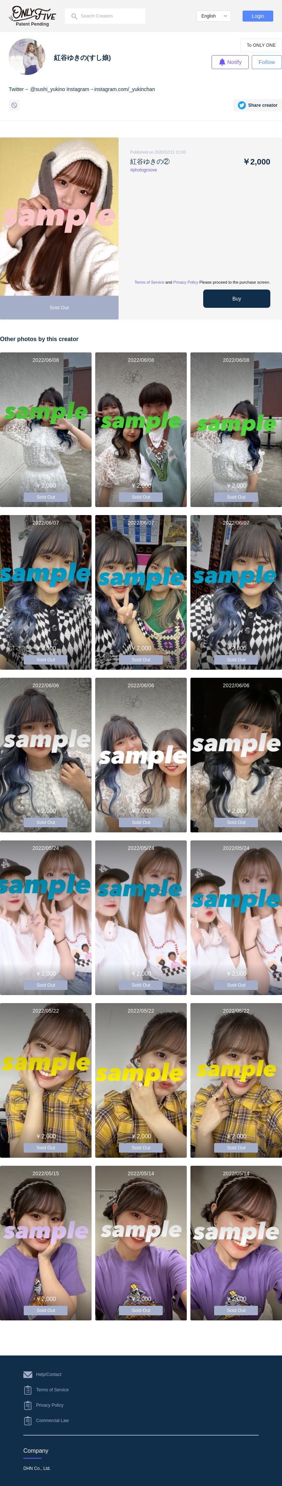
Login (258, 16)
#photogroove (143, 170)
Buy (236, 299)
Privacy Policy (185, 282)
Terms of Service (150, 282)
